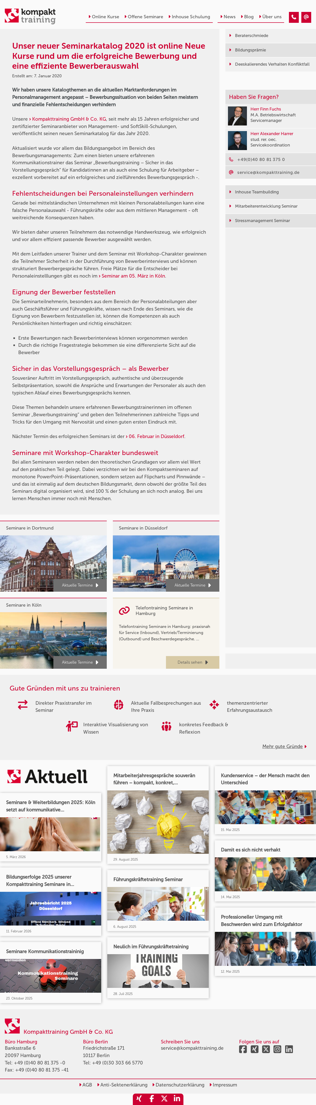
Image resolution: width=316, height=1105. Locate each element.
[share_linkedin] (177, 1099)
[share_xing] (139, 1099)
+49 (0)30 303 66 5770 (117, 1063)
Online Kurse (103, 17)
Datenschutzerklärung (178, 1085)
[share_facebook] (151, 1099)
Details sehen (193, 662)
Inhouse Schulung (189, 17)
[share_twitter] (164, 1099)
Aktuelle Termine (80, 585)
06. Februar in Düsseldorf (156, 436)
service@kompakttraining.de (192, 1048)
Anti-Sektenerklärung (122, 1085)
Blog (247, 17)
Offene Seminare (143, 17)
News (228, 17)
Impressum (223, 1085)
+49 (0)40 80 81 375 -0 (39, 1063)
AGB (85, 1085)
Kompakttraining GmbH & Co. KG (69, 119)
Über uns (270, 17)
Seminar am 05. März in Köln (133, 276)
